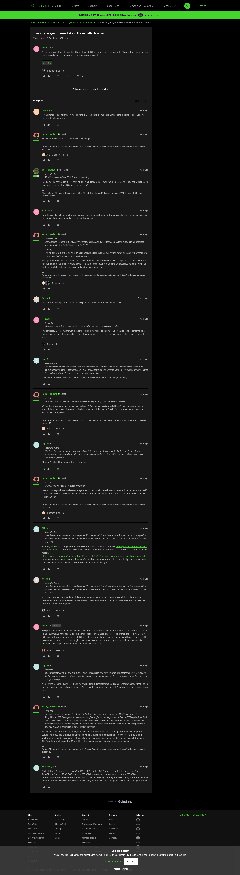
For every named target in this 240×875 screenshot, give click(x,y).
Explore (58, 815)
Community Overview (48, 22)
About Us (113, 819)
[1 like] (53, 70)
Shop (30, 815)
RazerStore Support (90, 828)
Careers (112, 824)
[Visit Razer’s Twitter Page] (138, 833)
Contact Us (113, 838)
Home (32, 22)
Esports (58, 833)
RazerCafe (32, 824)
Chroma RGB (60, 824)
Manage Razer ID (89, 838)
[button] (203, 6)
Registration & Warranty (92, 824)
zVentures (113, 833)
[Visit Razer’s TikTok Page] (138, 842)
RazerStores (33, 819)
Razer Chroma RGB (88, 22)
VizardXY (46, 47)
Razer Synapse (69, 22)
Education (32, 842)
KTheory (46, 210)
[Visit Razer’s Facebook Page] (138, 820)
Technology (60, 819)
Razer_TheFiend (49, 134)
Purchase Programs (36, 833)
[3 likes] (55, 154)
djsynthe (46, 110)
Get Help (85, 819)
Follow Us (140, 815)
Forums (75, 6)
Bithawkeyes (48, 766)
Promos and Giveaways (141, 6)
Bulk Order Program (36, 838)
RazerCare (86, 833)
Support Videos (88, 842)
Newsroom (113, 828)
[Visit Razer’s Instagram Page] (138, 824)
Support (92, 6)
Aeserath (46, 298)
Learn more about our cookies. (171, 854)
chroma (47, 62)
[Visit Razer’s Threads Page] (138, 829)
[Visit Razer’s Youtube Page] (138, 838)
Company (113, 815)
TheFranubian (48, 169)
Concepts (59, 828)
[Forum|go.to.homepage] (46, 6)
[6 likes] (55, 283)
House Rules (112, 6)
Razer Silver (169, 6)
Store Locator (33, 828)
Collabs (58, 838)
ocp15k (45, 359)
